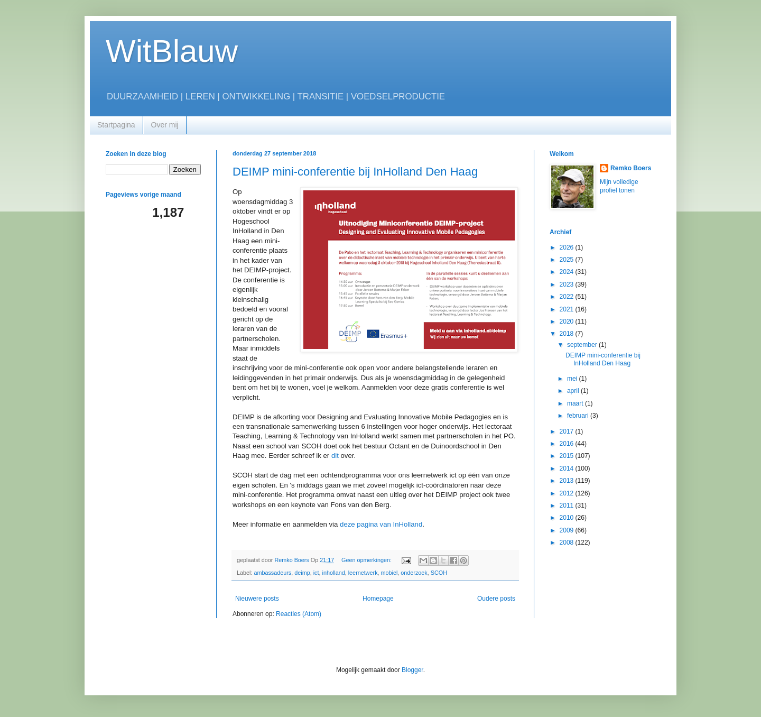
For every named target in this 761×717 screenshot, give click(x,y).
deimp (302, 572)
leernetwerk (363, 572)
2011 (568, 505)
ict (316, 572)
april (574, 390)
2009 (568, 530)
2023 (568, 284)
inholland (333, 572)
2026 (568, 247)
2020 (568, 321)
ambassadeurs (272, 572)
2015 (568, 455)
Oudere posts (496, 598)
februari (578, 415)
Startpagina (116, 125)
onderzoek (414, 572)
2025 (568, 259)
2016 (568, 443)
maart (576, 403)
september (583, 344)
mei (573, 378)
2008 (568, 542)
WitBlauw (172, 51)
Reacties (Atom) (298, 614)
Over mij (165, 125)
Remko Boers (630, 168)
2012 (568, 493)
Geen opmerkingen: (367, 560)
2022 (568, 296)
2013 (568, 480)
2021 (568, 309)
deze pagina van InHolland (381, 524)
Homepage (378, 598)
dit (335, 455)
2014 (568, 468)
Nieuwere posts (257, 598)
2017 (568, 431)
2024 (568, 271)
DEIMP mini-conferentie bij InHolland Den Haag (355, 171)
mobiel (389, 572)
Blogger (412, 670)
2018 (568, 333)
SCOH (439, 572)
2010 (568, 517)
